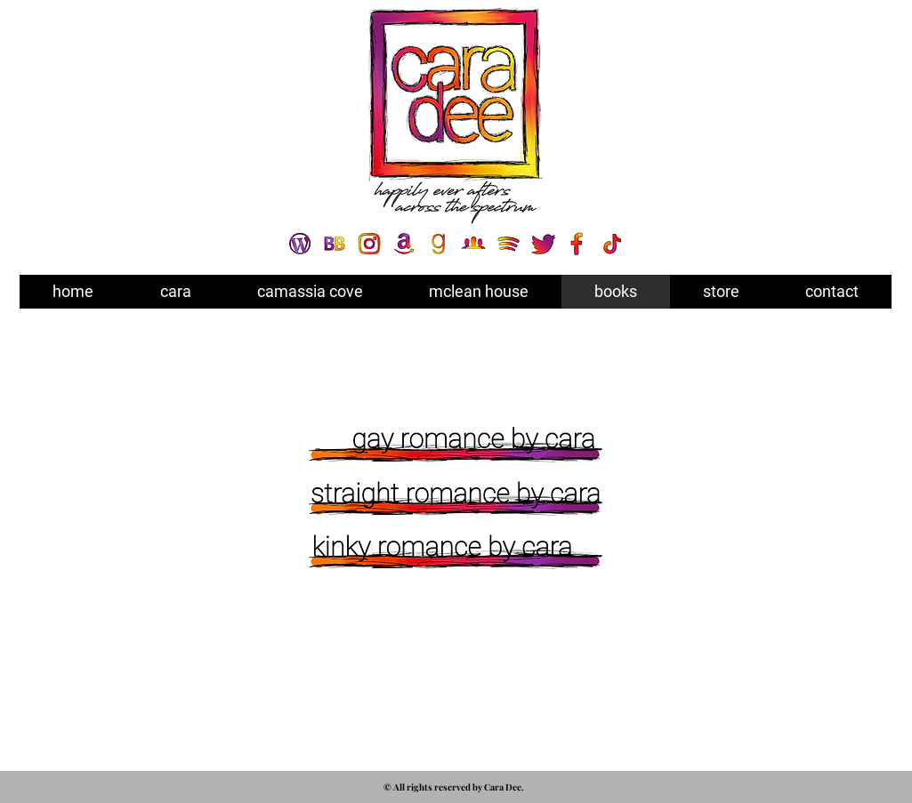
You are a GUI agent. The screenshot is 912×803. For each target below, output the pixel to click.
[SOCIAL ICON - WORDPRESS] (300, 244)
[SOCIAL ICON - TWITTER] (543, 244)
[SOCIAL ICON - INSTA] (369, 244)
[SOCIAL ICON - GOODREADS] (439, 244)
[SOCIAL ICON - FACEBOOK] (577, 244)
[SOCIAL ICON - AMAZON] (404, 244)
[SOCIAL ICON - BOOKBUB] (334, 244)
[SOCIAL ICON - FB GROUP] (473, 244)
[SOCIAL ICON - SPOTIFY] (508, 244)
